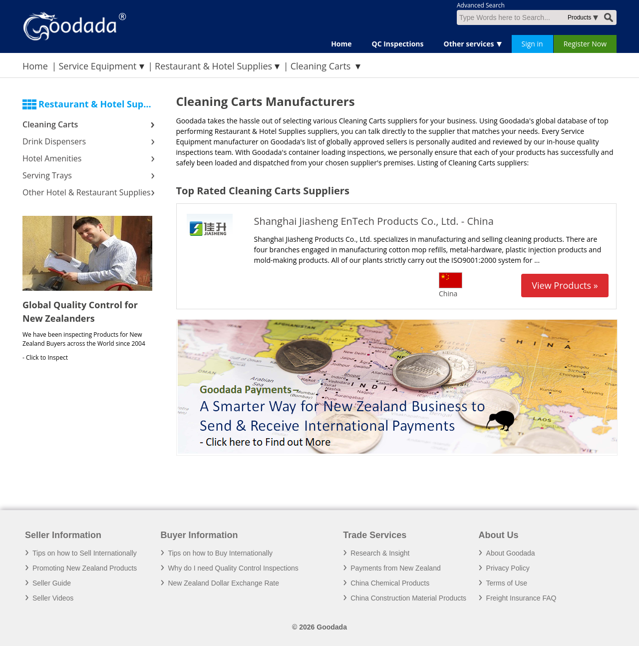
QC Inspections (398, 43)
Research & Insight (379, 553)
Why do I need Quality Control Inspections (233, 568)
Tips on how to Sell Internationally (84, 553)
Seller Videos (52, 598)
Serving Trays (47, 175)
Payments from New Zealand (395, 568)
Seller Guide (51, 583)
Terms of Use (506, 583)
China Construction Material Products (408, 598)
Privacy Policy (508, 568)
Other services (469, 43)
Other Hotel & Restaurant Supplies (86, 192)
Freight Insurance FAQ (521, 598)
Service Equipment (97, 66)
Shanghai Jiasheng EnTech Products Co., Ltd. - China (374, 221)
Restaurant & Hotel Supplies (213, 66)
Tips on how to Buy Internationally (220, 553)
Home (341, 43)
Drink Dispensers (54, 141)
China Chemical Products (389, 583)
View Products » (565, 285)
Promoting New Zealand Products (84, 568)
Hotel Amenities (51, 158)
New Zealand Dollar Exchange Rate (223, 583)
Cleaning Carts (50, 124)
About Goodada (510, 553)
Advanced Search (481, 5)
